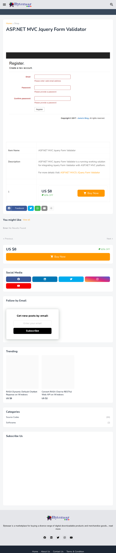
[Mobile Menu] (4, 4)
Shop (16, 23)
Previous (9, 238)
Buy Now (93, 193)
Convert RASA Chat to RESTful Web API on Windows (57, 393)
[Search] (112, 4)
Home (9, 23)
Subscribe (32, 330)
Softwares (58, 422)
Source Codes (58, 417)
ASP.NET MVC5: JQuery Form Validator (80, 172)
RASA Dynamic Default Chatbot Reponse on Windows (21, 393)
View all (26, 219)
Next (109, 238)
